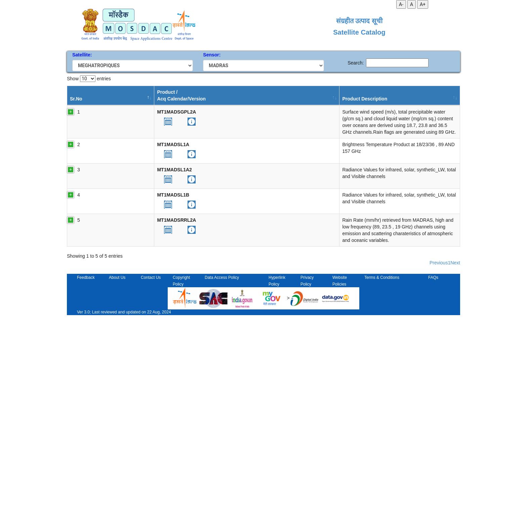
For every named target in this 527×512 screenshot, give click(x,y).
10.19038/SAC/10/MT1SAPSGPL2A (418, 112)
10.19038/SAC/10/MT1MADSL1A (415, 218)
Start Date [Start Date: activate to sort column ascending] (288, 95)
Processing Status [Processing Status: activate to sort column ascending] (354, 95)
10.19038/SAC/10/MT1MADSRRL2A (418, 349)
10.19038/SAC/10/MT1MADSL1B (415, 303)
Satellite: (82, 54)
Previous (439, 459)
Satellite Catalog (359, 32)
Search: (388, 62)
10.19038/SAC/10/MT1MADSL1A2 (416, 257)
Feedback (86, 474)
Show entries (89, 78)
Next (455, 459)
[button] (111, 122)
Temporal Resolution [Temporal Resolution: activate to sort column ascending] (255, 95)
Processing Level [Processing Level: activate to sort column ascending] (217, 95)
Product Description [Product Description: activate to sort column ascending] (176, 95)
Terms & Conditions (381, 474)
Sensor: (211, 54)
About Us (117, 474)
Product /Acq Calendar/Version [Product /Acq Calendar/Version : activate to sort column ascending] (123, 95)
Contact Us (151, 474)
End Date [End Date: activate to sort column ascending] (317, 95)
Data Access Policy (222, 474)
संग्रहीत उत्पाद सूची (359, 21)
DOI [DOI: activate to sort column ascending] (384, 98)
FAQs (433, 474)
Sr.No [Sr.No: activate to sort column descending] (76, 98)
